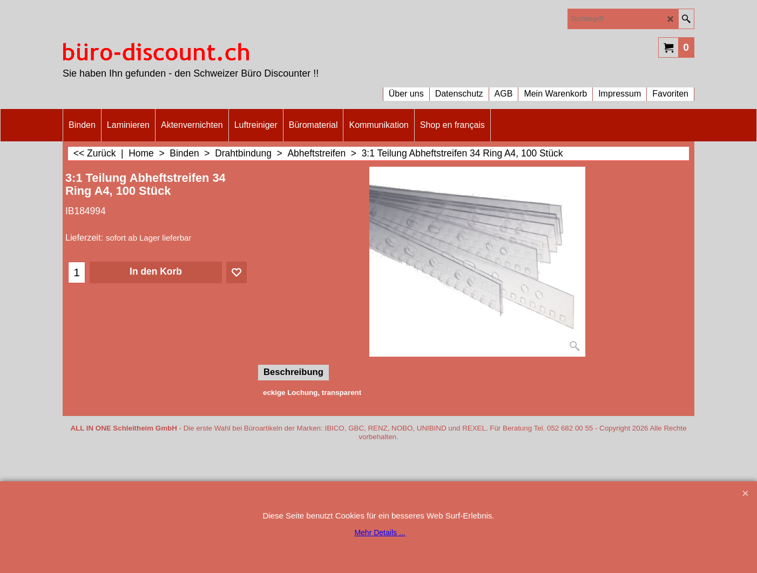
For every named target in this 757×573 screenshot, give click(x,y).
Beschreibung (293, 372)
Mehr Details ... (379, 532)
